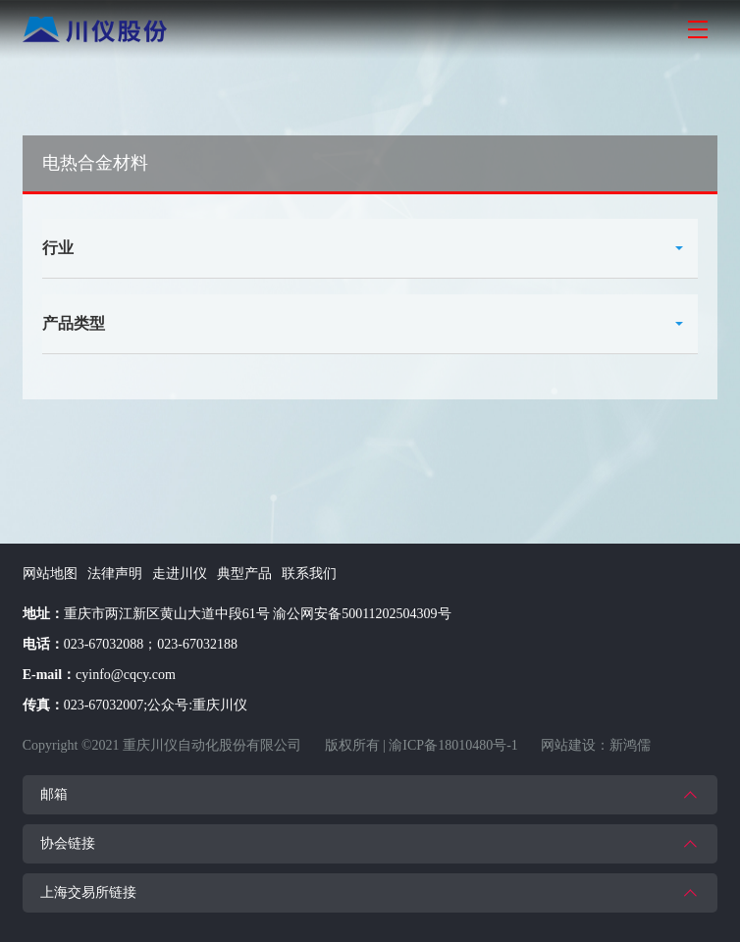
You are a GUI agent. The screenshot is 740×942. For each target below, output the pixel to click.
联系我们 (309, 573)
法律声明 (114, 573)
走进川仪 (179, 573)
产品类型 (73, 323)
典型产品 (244, 573)
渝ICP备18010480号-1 (453, 745)
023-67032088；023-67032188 (151, 644)
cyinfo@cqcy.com (126, 674)
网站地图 (50, 573)
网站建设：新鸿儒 (596, 745)
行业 (58, 247)
